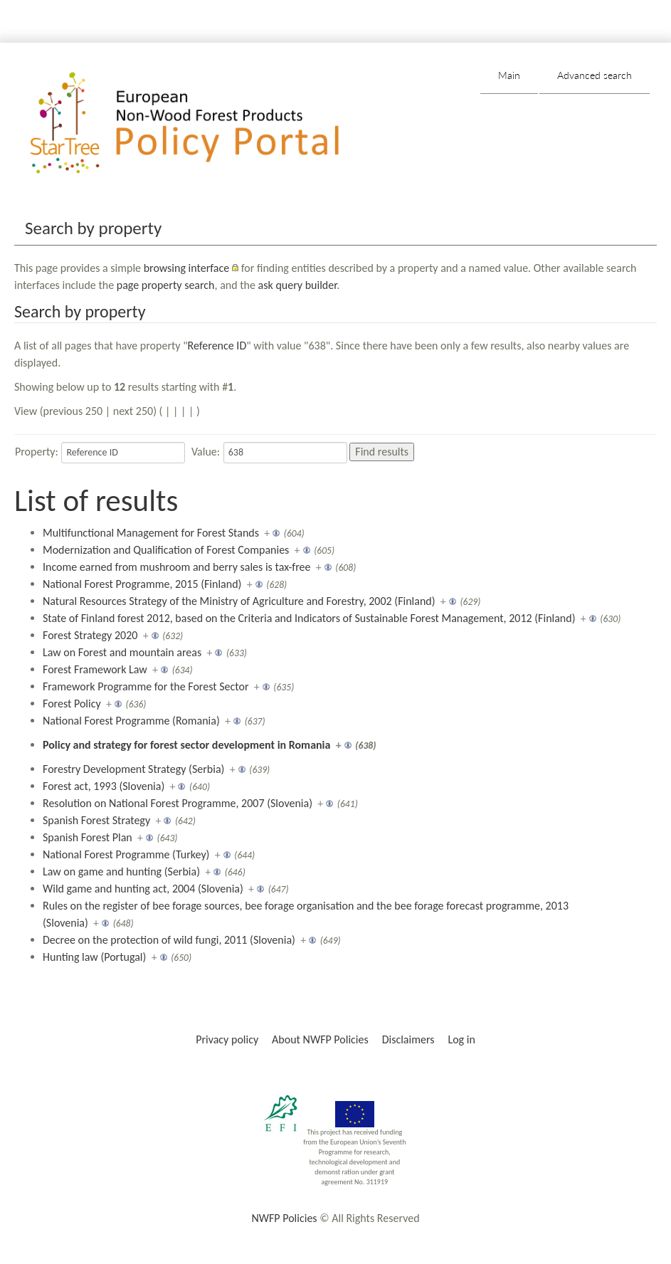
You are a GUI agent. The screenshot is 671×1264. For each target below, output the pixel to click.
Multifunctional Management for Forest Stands (151, 532)
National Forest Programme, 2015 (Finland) (142, 584)
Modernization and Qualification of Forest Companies (166, 550)
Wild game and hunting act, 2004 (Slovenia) (143, 888)
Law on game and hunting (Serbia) (121, 871)
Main (509, 75)
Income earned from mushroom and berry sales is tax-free (177, 567)
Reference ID (217, 345)
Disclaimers (408, 1039)
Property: (36, 451)
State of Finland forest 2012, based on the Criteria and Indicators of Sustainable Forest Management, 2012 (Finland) (309, 618)
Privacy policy (227, 1039)
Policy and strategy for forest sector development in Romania (186, 745)
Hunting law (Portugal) (94, 957)
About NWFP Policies (320, 1039)
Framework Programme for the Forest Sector (146, 686)
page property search (166, 285)
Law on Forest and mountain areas (122, 652)
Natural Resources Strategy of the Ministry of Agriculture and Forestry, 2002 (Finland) (239, 601)
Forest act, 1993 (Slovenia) (103, 786)
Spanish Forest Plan (87, 837)
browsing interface (187, 268)
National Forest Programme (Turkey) (126, 854)
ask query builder (297, 285)
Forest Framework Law (95, 669)
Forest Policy (72, 703)
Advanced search (594, 75)
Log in (461, 1039)
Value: (205, 451)
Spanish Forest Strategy (96, 820)
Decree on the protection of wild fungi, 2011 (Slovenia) (169, 940)
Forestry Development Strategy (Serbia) (133, 769)
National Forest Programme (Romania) (131, 720)
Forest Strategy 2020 (90, 635)
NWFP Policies (284, 1218)
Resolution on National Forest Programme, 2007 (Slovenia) (177, 803)
